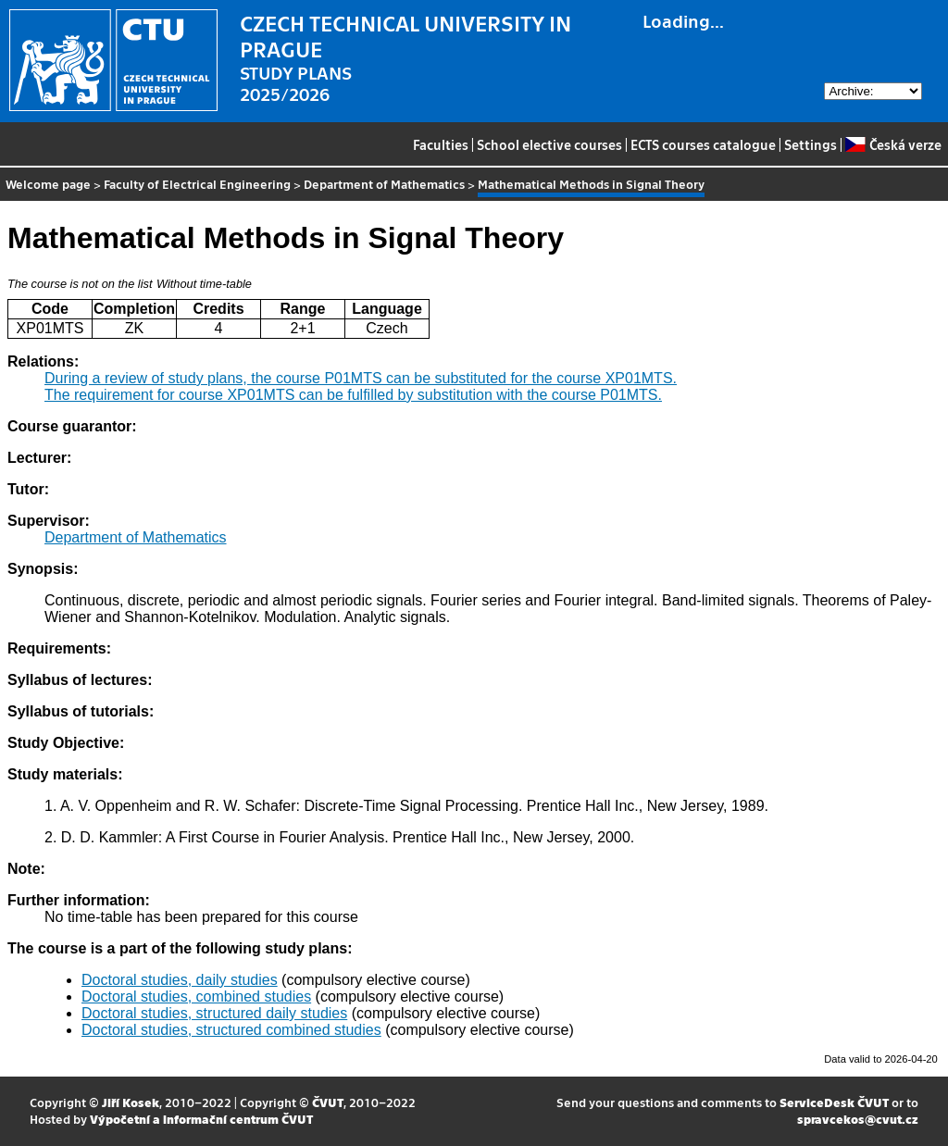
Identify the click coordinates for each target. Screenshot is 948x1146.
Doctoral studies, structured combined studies (231, 1030)
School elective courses (549, 144)
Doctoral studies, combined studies (196, 996)
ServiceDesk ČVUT (834, 1102)
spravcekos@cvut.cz (857, 1119)
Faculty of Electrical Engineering (197, 184)
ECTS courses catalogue (703, 144)
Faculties (440, 144)
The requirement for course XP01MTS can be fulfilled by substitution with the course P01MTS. (353, 395)
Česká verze (893, 144)
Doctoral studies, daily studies (179, 980)
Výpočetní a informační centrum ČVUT (201, 1119)
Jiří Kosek (130, 1102)
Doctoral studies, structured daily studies (214, 1013)
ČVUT (327, 1102)
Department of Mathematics (384, 184)
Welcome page (48, 184)
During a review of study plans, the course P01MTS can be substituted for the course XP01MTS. (360, 378)
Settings (810, 144)
